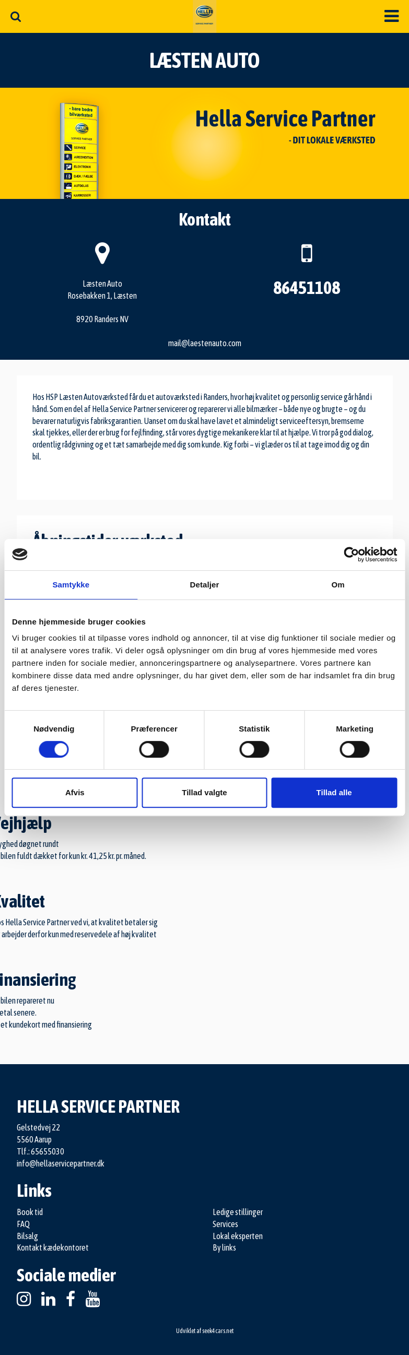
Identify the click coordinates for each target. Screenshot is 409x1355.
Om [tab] (338, 584)
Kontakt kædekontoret (53, 1247)
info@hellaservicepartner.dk (60, 1163)
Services (225, 1224)
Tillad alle (334, 792)
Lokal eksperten (238, 1236)
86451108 (306, 287)
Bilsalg (27, 1236)
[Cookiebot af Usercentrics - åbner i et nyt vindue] (351, 554)
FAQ (23, 1224)
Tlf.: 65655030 (40, 1151)
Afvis (75, 792)
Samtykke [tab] (70, 584)
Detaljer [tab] (204, 584)
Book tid (30, 1212)
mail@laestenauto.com (204, 343)
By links (224, 1247)
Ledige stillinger (238, 1212)
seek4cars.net (217, 1331)
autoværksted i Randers (192, 397)
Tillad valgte (204, 792)
